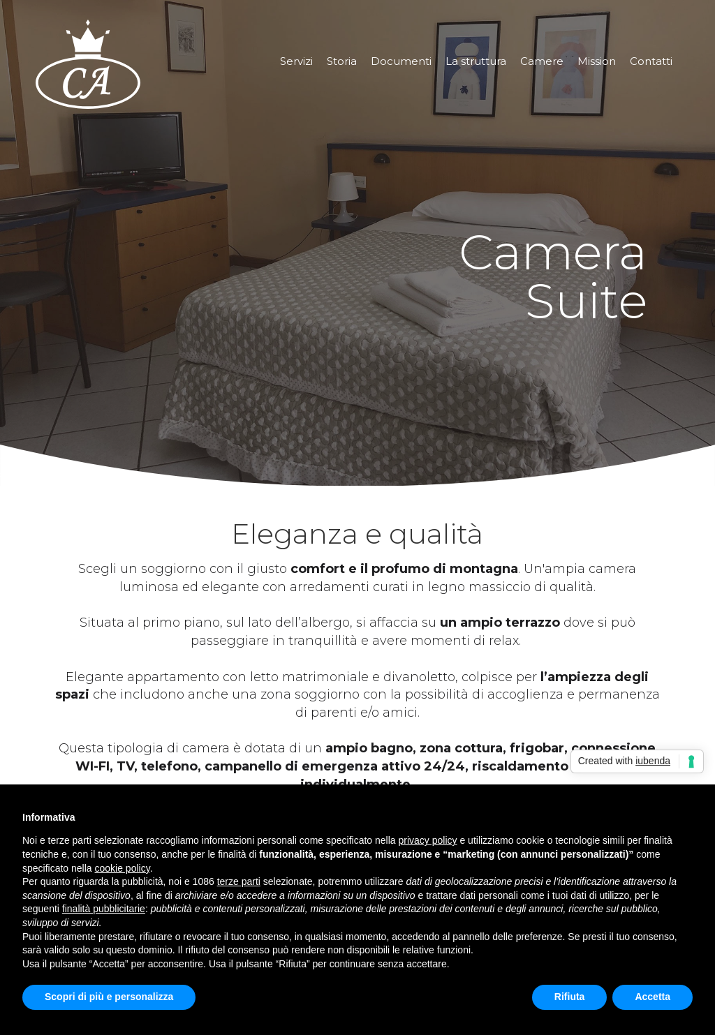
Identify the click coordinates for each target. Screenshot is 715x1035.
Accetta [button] (652, 996)
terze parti (238, 881)
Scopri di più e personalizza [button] (109, 996)
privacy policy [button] (428, 840)
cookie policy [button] (122, 868)
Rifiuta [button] (569, 996)
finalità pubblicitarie (103, 908)
